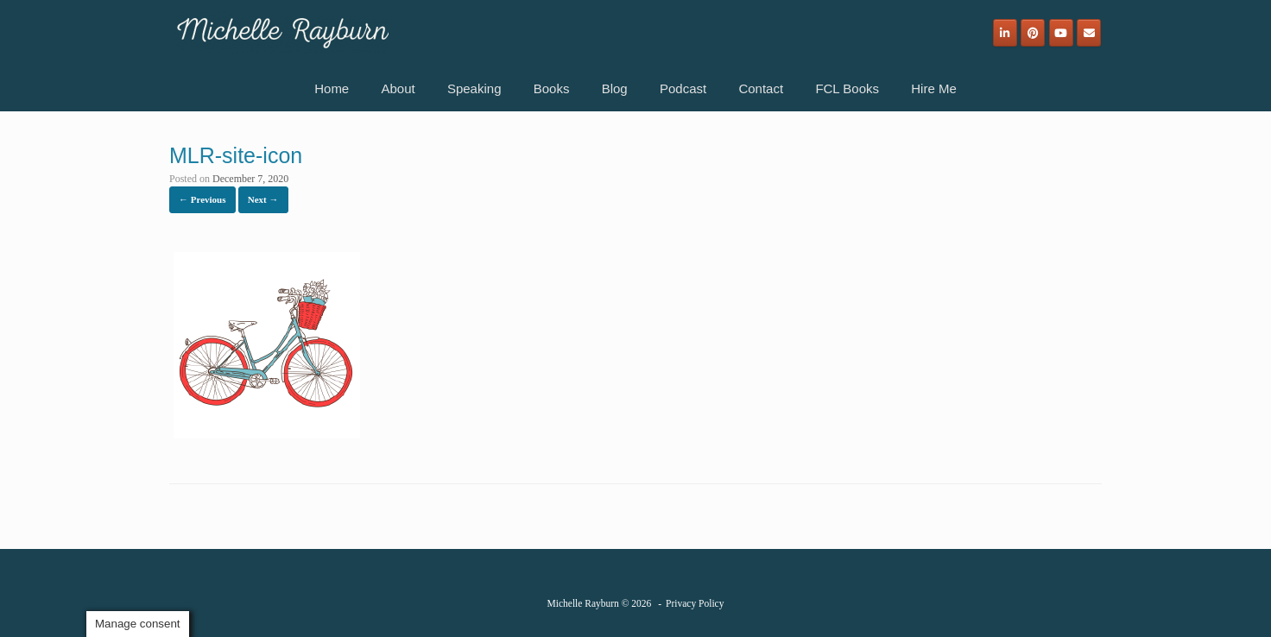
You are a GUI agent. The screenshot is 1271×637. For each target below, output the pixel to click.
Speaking (474, 88)
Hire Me (934, 88)
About (397, 88)
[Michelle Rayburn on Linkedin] (1005, 33)
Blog (615, 88)
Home (331, 88)
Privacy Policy (695, 603)
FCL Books (847, 88)
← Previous (202, 199)
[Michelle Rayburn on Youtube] (1061, 33)
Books (552, 88)
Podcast (683, 88)
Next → (263, 199)
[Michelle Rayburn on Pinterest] (1033, 33)
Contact (760, 88)
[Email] (1089, 33)
